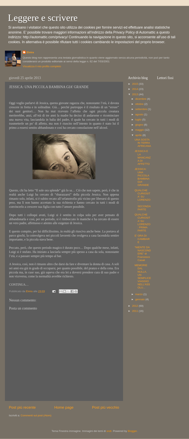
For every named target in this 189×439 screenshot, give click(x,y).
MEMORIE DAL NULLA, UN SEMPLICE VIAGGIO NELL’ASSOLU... (143, 276)
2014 (135, 89)
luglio (138, 119)
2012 (135, 305)
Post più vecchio (105, 407)
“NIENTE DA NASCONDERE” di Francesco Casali (143, 254)
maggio (140, 129)
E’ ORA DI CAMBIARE (142, 238)
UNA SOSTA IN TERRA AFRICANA (143, 142)
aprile (139, 135)
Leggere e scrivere (43, 17)
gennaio (140, 299)
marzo (139, 294)
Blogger (132, 431)
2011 (135, 310)
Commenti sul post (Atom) (36, 415)
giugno (139, 124)
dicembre (141, 98)
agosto (139, 114)
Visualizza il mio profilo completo (42, 66)
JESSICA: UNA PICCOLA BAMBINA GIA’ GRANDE (142, 177)
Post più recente (22, 407)
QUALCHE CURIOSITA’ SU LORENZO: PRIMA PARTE (142, 222)
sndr (109, 431)
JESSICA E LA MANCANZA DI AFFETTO (143, 157)
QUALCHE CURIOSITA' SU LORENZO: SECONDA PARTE (143, 200)
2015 (135, 83)
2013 (135, 94)
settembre (141, 109)
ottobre (139, 104)
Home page (64, 407)
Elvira (30, 52)
